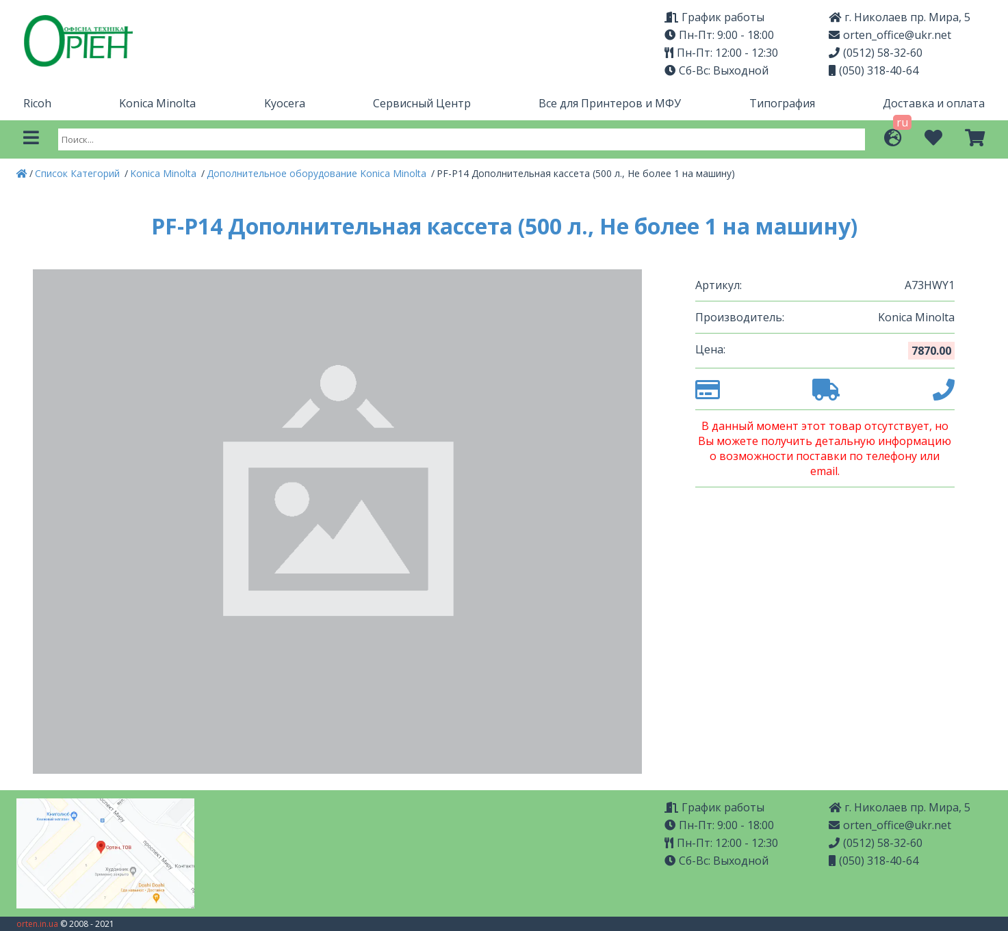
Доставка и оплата (934, 103)
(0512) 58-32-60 (875, 52)
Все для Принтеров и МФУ (610, 103)
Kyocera (284, 103)
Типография (782, 103)
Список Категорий (78, 173)
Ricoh (37, 103)
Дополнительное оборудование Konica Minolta (318, 173)
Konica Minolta (157, 103)
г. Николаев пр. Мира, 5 (899, 17)
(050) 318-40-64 (873, 70)
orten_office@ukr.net (890, 34)
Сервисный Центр (422, 103)
